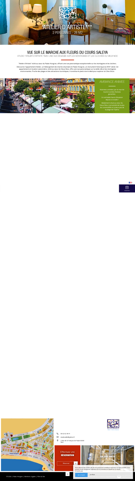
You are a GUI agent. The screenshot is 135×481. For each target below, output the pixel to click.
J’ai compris (81, 475)
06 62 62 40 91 (65, 434)
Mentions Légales (30, 476)
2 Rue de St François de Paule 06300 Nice (72, 441)
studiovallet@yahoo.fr (68, 437)
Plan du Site (41, 476)
